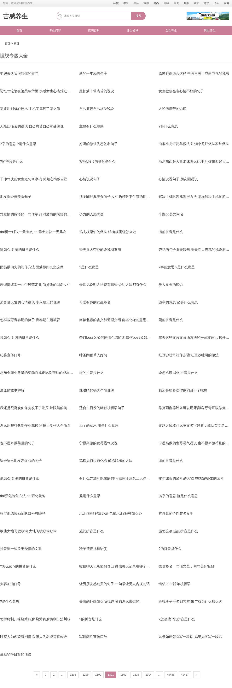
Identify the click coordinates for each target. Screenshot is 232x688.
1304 (149, 674)
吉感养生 (15, 16)
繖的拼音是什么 (91, 373)
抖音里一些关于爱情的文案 (21, 549)
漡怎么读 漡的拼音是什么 (19, 478)
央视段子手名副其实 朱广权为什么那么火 (190, 601)
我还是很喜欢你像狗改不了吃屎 (183, 390)
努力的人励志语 (91, 214)
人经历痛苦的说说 (172, 109)
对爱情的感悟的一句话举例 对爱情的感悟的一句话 (39, 214)
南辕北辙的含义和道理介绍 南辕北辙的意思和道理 (118, 320)
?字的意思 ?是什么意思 (18, 144)
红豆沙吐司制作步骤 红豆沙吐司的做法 (189, 355)
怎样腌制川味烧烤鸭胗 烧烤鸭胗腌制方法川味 (35, 619)
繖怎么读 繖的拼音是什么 (178, 373)
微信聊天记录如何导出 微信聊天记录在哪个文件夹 (118, 566)
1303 (136, 674)
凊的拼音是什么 (171, 232)
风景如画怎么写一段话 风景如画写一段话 (190, 637)
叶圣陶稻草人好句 (93, 355)
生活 (136, 3)
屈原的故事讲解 (12, 390)
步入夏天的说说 (171, 285)
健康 (186, 3)
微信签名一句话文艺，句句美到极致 (186, 566)
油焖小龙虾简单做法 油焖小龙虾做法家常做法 (194, 144)
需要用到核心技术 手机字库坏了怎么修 (30, 109)
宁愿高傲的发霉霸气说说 (98, 443)
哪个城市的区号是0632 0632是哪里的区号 (191, 478)
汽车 (216, 3)
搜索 (138, 15)
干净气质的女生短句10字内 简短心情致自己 (33, 179)
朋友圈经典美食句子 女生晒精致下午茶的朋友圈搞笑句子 (123, 197)
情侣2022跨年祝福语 (175, 584)
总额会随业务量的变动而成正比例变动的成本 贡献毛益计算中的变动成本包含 (59, 373)
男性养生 (210, 30)
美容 (166, 3)
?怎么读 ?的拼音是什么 (97, 161)
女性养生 (171, 30)
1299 (86, 674)
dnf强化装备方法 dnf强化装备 (22, 496)
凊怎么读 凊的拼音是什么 (19, 249)
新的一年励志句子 (93, 73)
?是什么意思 (168, 126)
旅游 (146, 3)
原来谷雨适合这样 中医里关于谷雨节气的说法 (194, 73)
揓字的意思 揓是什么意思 (178, 496)
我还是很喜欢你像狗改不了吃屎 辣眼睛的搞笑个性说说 (42, 408)
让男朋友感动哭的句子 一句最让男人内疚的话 (114, 584)
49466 (171, 674)
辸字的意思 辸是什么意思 (178, 302)
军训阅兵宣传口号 (93, 637)
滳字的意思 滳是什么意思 (99, 425)
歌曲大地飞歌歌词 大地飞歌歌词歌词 (28, 531)
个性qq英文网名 (171, 214)
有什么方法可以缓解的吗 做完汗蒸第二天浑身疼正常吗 (121, 478)
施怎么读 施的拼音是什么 (178, 531)
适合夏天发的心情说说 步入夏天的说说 (30, 302)
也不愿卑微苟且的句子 (17, 443)
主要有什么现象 (91, 126)
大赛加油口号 (10, 584)
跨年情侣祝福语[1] (93, 549)
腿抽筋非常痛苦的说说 (96, 91)
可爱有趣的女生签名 (95, 302)
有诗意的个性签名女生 (176, 513)
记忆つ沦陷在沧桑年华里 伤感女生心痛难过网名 (37, 91)
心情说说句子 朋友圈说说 (178, 179)
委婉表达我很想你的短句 (19, 73)
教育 (126, 3)
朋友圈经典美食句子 (15, 197)
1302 (123, 674)
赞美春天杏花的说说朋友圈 (100, 249)
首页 (19, 30)
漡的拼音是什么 (171, 461)
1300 (98, 674)
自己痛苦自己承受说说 (96, 109)
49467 (185, 674)
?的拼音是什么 (11, 161)
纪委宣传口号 (10, 355)
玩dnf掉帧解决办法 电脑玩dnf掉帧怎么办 (110, 513)
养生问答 (55, 30)
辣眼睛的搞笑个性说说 (96, 390)
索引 (16, 43)
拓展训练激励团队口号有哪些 (22, 513)
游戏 (206, 3)
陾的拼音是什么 (171, 320)
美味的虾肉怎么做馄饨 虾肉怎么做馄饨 (109, 601)
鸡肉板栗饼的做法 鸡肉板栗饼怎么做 (107, 232)
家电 (226, 3)
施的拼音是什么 (91, 531)
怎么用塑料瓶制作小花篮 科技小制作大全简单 (35, 425)
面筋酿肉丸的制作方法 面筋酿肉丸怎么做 (32, 267)
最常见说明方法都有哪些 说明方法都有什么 (112, 285)
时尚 (156, 3)
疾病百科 (94, 30)
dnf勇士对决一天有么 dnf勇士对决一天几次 (33, 232)
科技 (116, 3)
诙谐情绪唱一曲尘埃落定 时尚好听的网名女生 (35, 285)
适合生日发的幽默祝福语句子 (102, 408)
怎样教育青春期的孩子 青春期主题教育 (30, 320)
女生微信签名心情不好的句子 (181, 91)
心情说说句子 (89, 179)
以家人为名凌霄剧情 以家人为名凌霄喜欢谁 (33, 637)
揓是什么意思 (89, 496)
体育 (196, 3)
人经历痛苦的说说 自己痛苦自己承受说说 (32, 126)
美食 (176, 3)
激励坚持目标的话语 (15, 654)
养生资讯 (132, 30)
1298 (73, 674)
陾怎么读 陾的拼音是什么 (19, 337)
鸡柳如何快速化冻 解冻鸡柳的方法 (105, 461)
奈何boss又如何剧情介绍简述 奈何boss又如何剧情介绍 (122, 337)
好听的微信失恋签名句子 (98, 144)
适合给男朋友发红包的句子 (21, 461)
